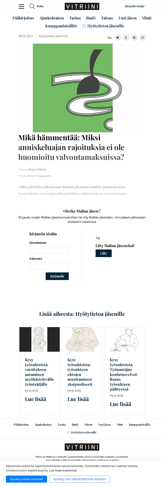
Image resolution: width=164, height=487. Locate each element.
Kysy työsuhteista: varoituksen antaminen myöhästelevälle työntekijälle (39, 372)
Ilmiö (75, 424)
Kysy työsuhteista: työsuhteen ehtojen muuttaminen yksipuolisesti (79, 372)
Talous (88, 424)
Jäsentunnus (38, 243)
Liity (103, 253)
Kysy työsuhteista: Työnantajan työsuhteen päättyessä (124, 374)
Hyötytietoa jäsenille (81, 432)
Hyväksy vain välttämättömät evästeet (79, 479)
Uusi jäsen (105, 424)
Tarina (62, 424)
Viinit (120, 424)
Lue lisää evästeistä (63, 470)
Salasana (35, 258)
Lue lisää (35, 399)
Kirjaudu (57, 276)
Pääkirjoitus (21, 424)
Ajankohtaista (43, 424)
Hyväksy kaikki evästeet (26, 479)
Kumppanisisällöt (139, 424)
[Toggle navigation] (22, 6)
